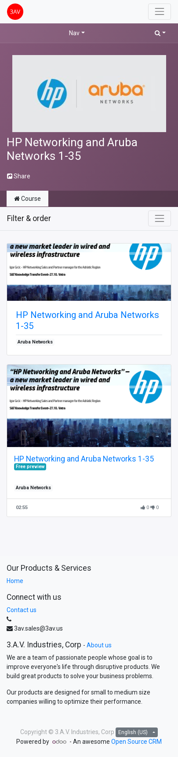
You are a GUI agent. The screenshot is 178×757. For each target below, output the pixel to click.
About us (99, 645)
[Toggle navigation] (159, 218)
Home (15, 580)
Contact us (21, 609)
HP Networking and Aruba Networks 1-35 (87, 320)
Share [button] (18, 176)
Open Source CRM (136, 741)
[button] (160, 33)
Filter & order (29, 218)
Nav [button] (74, 33)
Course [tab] (27, 198)
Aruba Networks (35, 342)
